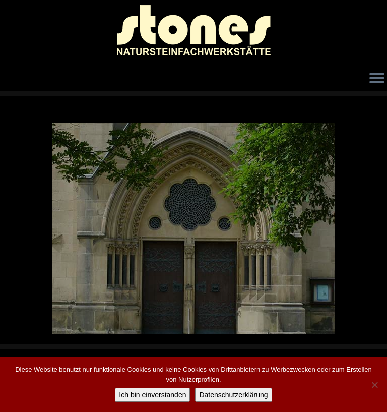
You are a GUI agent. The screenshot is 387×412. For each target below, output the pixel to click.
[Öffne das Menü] (376, 78)
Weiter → (355, 114)
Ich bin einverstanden (152, 395)
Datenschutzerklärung (233, 395)
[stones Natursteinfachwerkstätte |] (193, 33)
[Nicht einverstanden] (374, 385)
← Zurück (33, 114)
